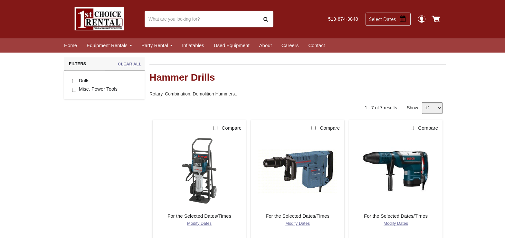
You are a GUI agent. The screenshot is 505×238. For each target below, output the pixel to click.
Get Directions (207, 187)
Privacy (273, 230)
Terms (291, 230)
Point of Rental (248, 230)
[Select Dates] (390, 19)
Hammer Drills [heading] (182, 77)
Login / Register (425, 18)
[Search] (209, 19)
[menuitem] (70, 45)
